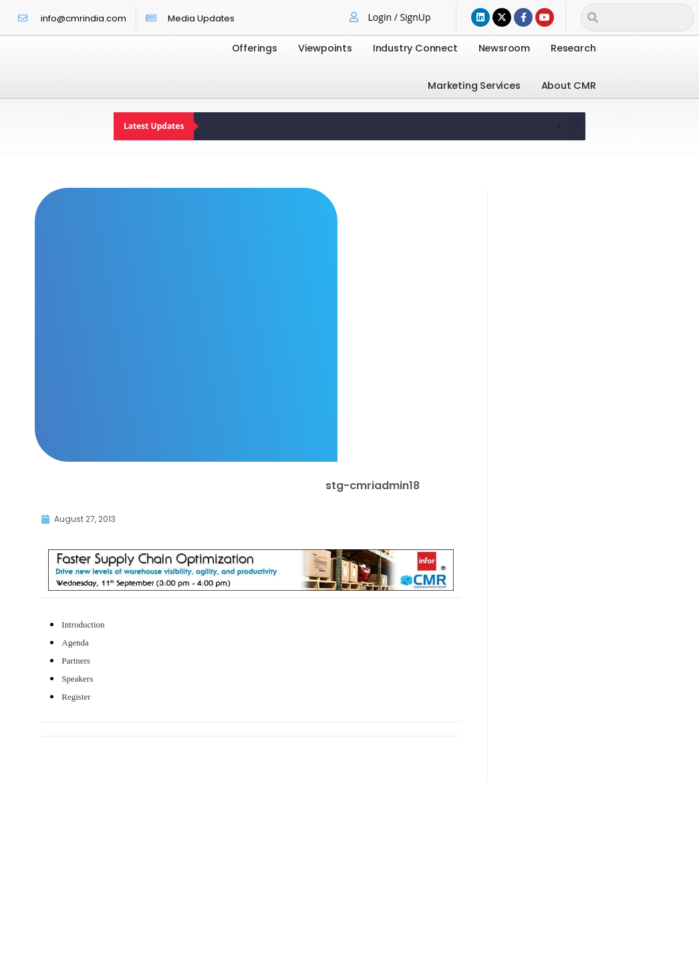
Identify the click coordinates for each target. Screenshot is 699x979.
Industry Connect (415, 48)
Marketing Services (474, 85)
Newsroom (504, 48)
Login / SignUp (399, 17)
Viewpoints (325, 48)
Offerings (254, 48)
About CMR (568, 85)
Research (573, 48)
